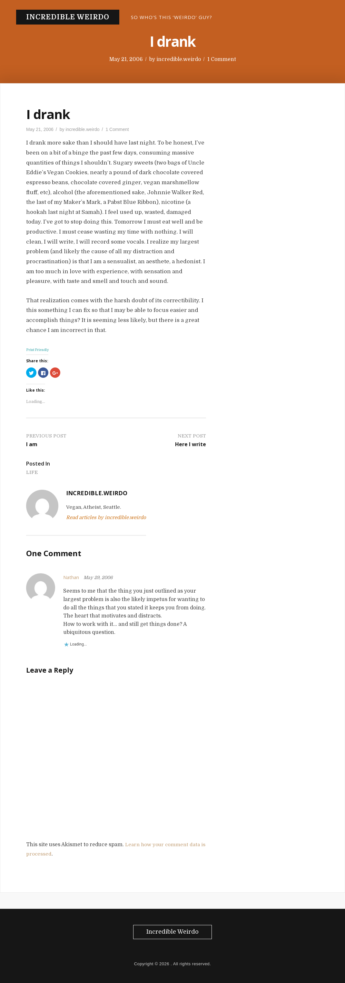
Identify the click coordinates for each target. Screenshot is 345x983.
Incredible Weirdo (67, 17)
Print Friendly (37, 350)
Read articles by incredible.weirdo (106, 517)
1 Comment (221, 59)
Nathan (72, 577)
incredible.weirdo (178, 59)
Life (32, 472)
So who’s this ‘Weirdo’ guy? (171, 17)
